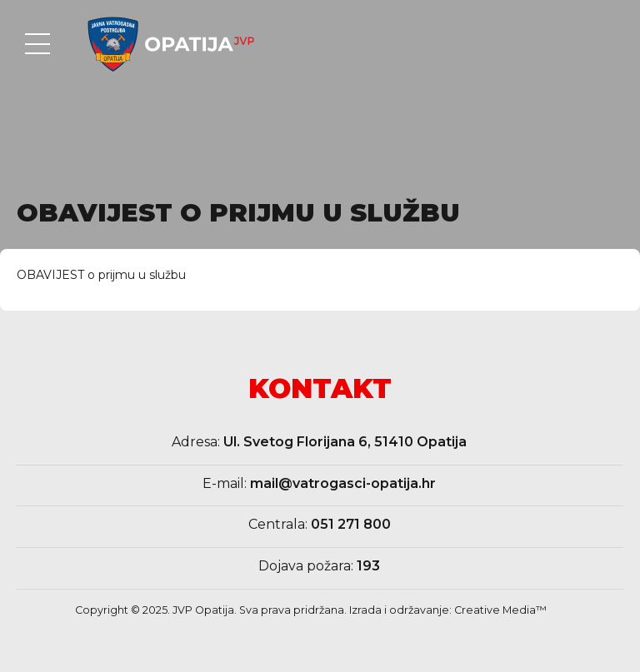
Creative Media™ (500, 610)
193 (368, 566)
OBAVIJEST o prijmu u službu (101, 274)
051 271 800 (351, 524)
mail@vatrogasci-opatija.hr (343, 483)
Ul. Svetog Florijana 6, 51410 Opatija (345, 442)
